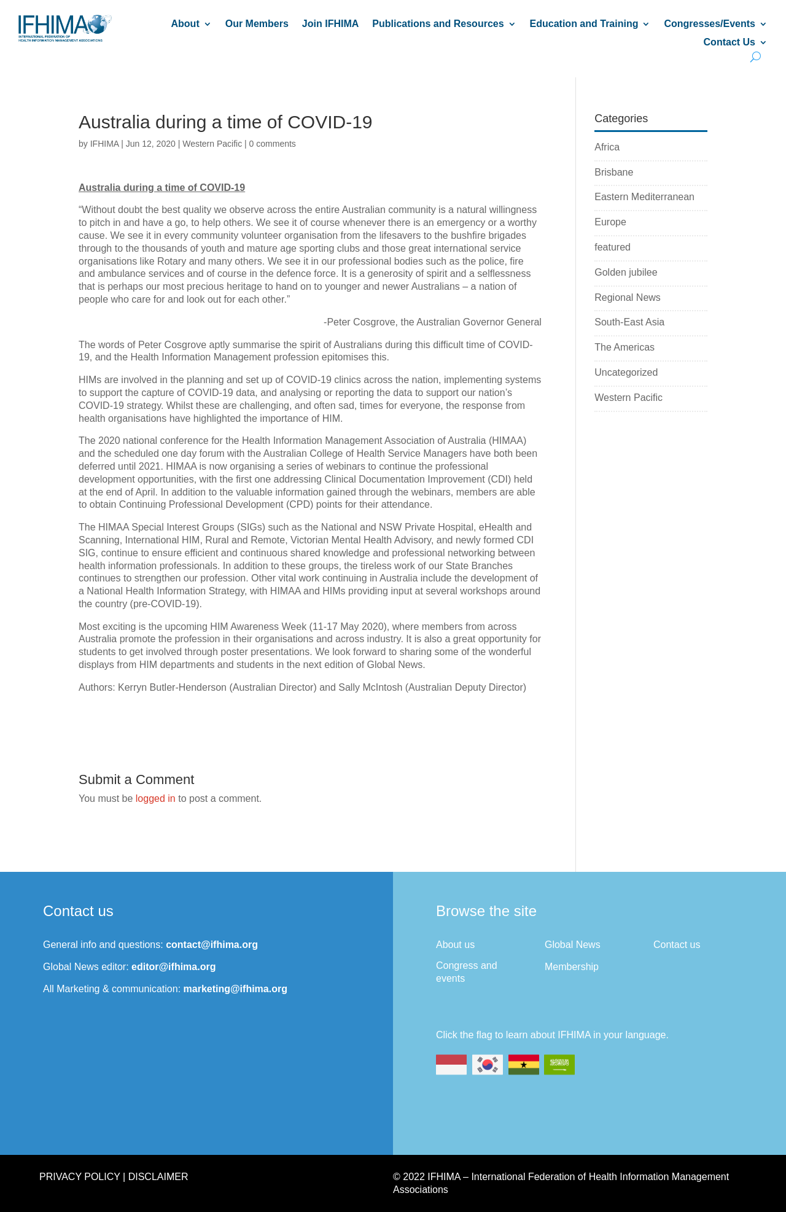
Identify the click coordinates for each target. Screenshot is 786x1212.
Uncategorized (626, 372)
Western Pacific (212, 144)
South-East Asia (629, 322)
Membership (572, 966)
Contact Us (729, 42)
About (185, 24)
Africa (607, 147)
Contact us (676, 944)
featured (612, 247)
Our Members (257, 24)
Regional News (627, 297)
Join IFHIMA (330, 24)
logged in (156, 798)
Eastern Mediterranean (644, 197)
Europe (610, 222)
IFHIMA (104, 144)
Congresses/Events (709, 24)
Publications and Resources (438, 24)
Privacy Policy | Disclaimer (113, 1176)
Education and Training (584, 24)
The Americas (624, 347)
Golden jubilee (625, 272)
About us (455, 944)
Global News (573, 944)
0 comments (272, 144)
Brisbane (613, 172)
